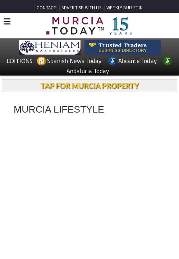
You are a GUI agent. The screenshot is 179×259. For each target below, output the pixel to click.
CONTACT (46, 8)
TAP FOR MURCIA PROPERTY (90, 85)
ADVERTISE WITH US (81, 8)
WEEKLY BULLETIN (124, 8)
